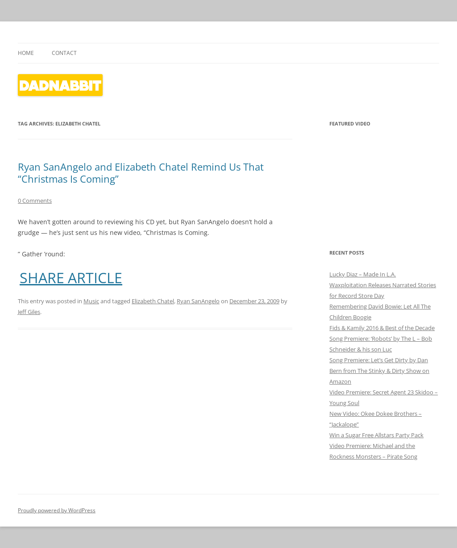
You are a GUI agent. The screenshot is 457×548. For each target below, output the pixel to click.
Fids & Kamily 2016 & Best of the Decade (382, 328)
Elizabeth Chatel (153, 301)
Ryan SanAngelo (198, 301)
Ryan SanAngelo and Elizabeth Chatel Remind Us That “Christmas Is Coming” (141, 172)
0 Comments (35, 201)
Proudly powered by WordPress (57, 510)
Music (91, 301)
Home (26, 53)
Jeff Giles (29, 312)
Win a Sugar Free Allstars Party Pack (376, 435)
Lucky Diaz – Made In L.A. (362, 274)
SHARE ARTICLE (71, 278)
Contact (64, 53)
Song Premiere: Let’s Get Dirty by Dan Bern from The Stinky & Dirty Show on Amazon (379, 370)
